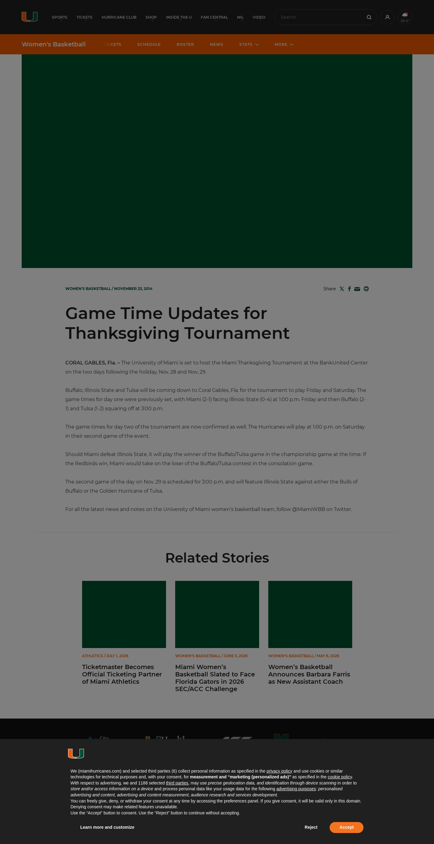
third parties (177, 783)
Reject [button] (311, 827)
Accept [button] (346, 827)
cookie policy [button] (340, 776)
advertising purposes (296, 788)
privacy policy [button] (279, 771)
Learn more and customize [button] (107, 827)
